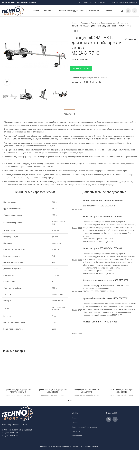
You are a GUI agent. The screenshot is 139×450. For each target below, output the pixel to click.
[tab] (69, 113)
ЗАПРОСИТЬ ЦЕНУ (81, 68)
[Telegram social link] (99, 82)
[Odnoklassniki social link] (90, 82)
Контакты (75, 431)
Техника (84, 23)
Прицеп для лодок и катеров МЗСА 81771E (121, 390)
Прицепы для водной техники (113, 23)
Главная (75, 23)
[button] (104, 68)
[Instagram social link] (128, 10)
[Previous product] (72, 31)
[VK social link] (96, 82)
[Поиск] (121, 10)
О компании (76, 435)
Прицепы (94, 23)
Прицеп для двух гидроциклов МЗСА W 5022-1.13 (18, 390)
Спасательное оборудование (84, 427)
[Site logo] (13, 10)
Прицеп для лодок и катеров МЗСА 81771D (86, 390)
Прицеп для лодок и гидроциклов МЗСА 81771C (52, 390)
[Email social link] (87, 82)
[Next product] (78, 31)
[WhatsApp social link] (134, 10)
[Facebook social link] (84, 82)
